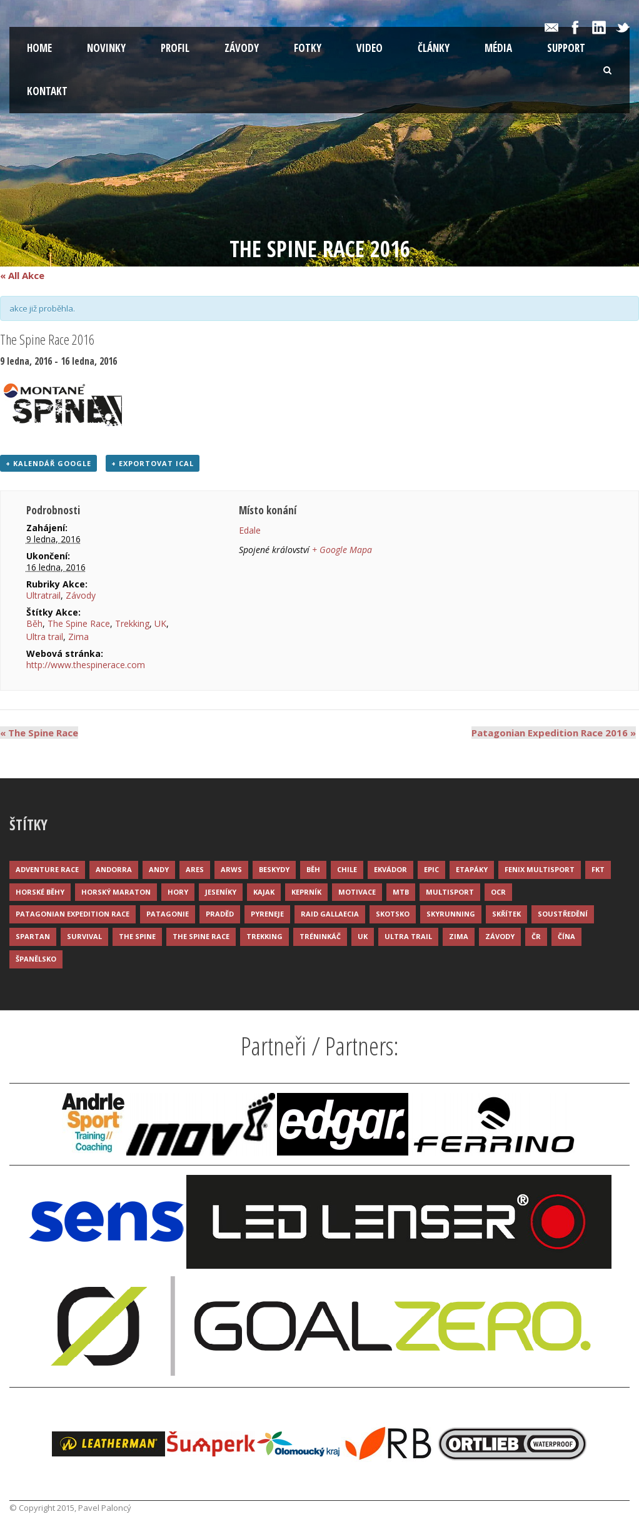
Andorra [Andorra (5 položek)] (114, 869)
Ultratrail (43, 595)
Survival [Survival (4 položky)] (84, 936)
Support (566, 48)
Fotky (307, 48)
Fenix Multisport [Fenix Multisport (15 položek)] (540, 869)
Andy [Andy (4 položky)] (159, 869)
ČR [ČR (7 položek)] (536, 936)
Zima (78, 637)
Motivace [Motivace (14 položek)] (357, 892)
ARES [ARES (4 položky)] (195, 869)
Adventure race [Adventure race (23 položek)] (47, 869)
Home (39, 48)
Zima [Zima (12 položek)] (458, 936)
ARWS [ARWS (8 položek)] (231, 869)
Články (434, 48)
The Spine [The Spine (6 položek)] (137, 936)
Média (498, 48)
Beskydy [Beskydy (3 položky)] (274, 869)
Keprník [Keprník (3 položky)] (306, 892)
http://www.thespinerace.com (85, 665)
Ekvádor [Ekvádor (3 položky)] (390, 869)
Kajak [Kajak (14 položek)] (263, 892)
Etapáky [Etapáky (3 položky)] (472, 869)
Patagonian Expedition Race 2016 (553, 732)
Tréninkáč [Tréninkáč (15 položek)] (320, 936)
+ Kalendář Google (48, 463)
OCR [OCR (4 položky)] (498, 892)
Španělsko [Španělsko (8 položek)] (36, 958)
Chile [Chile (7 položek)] (347, 869)
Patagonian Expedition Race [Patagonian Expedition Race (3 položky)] (72, 913)
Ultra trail (44, 637)
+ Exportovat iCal (152, 463)
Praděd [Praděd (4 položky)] (220, 913)
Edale (250, 530)
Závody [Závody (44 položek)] (500, 936)
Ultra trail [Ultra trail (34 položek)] (408, 936)
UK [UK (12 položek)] (363, 936)
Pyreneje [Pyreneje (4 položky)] (267, 913)
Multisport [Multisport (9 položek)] (450, 892)
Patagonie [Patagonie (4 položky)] (167, 913)
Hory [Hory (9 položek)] (178, 892)
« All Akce (22, 275)
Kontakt (47, 91)
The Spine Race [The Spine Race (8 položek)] (201, 936)
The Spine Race (79, 623)
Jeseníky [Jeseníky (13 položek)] (220, 892)
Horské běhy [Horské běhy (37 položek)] (40, 892)
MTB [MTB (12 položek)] (401, 892)
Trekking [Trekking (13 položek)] (264, 936)
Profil (175, 48)
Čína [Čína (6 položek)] (566, 936)
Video (369, 48)
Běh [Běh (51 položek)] (313, 869)
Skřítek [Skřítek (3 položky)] (506, 913)
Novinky (106, 48)
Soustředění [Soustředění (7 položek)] (563, 913)
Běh (34, 623)
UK (160, 623)
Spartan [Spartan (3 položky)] (33, 936)
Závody (241, 48)
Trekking (132, 623)
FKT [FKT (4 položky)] (598, 869)
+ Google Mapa (342, 550)
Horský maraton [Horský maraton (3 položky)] (116, 892)
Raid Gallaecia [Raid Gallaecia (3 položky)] (330, 913)
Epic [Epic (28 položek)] (431, 869)
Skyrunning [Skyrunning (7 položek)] (450, 913)
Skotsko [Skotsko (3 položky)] (393, 913)
